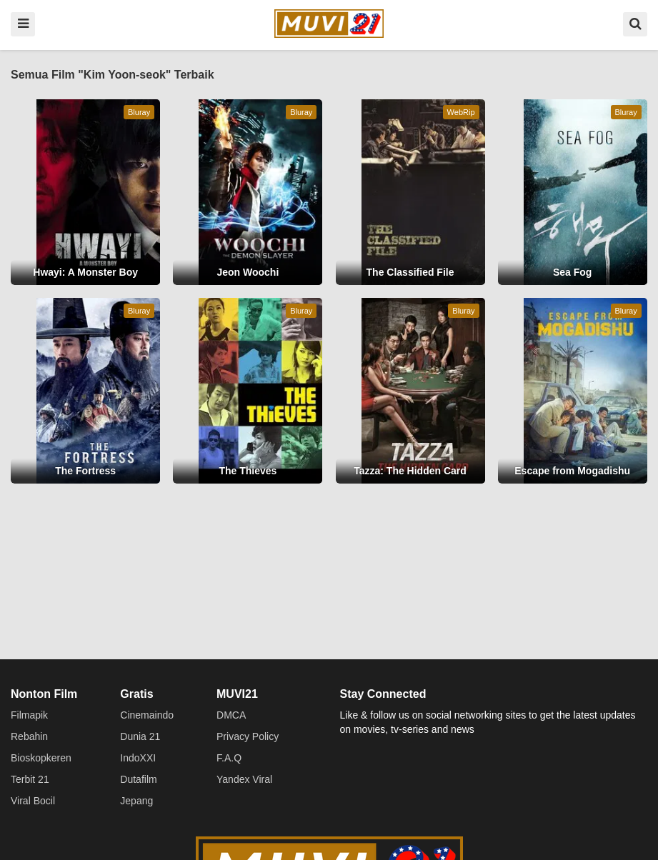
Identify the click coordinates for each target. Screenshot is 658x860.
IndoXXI (138, 758)
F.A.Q (228, 758)
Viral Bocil (33, 800)
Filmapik (29, 715)
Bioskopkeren (41, 758)
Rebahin (29, 736)
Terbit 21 (30, 779)
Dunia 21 (140, 736)
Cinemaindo (147, 715)
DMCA (231, 715)
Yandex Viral (244, 779)
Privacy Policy (247, 736)
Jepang (136, 800)
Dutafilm (138, 779)
